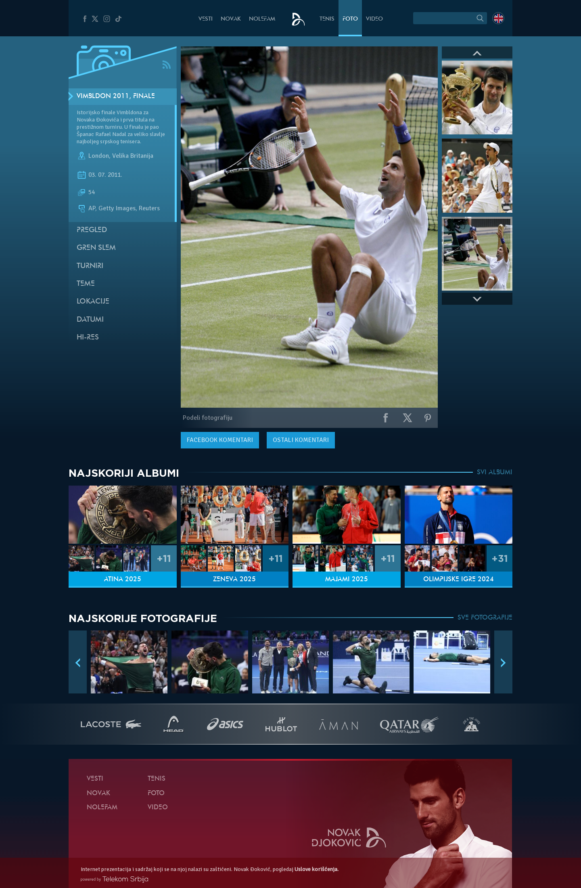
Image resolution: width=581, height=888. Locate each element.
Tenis (327, 19)
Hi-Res (88, 337)
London (98, 156)
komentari (220, 440)
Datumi (90, 320)
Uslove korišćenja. (317, 869)
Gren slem (96, 248)
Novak (231, 19)
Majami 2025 (346, 579)
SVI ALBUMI (494, 472)
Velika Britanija (132, 156)
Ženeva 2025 (234, 579)
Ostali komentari (301, 440)
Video (374, 19)
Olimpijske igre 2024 (458, 579)
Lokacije (93, 302)
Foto (350, 19)
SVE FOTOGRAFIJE (485, 618)
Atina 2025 (122, 579)
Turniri (90, 266)
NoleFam (262, 19)
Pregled (92, 230)
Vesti (206, 19)
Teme (86, 284)
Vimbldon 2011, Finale (116, 96)
